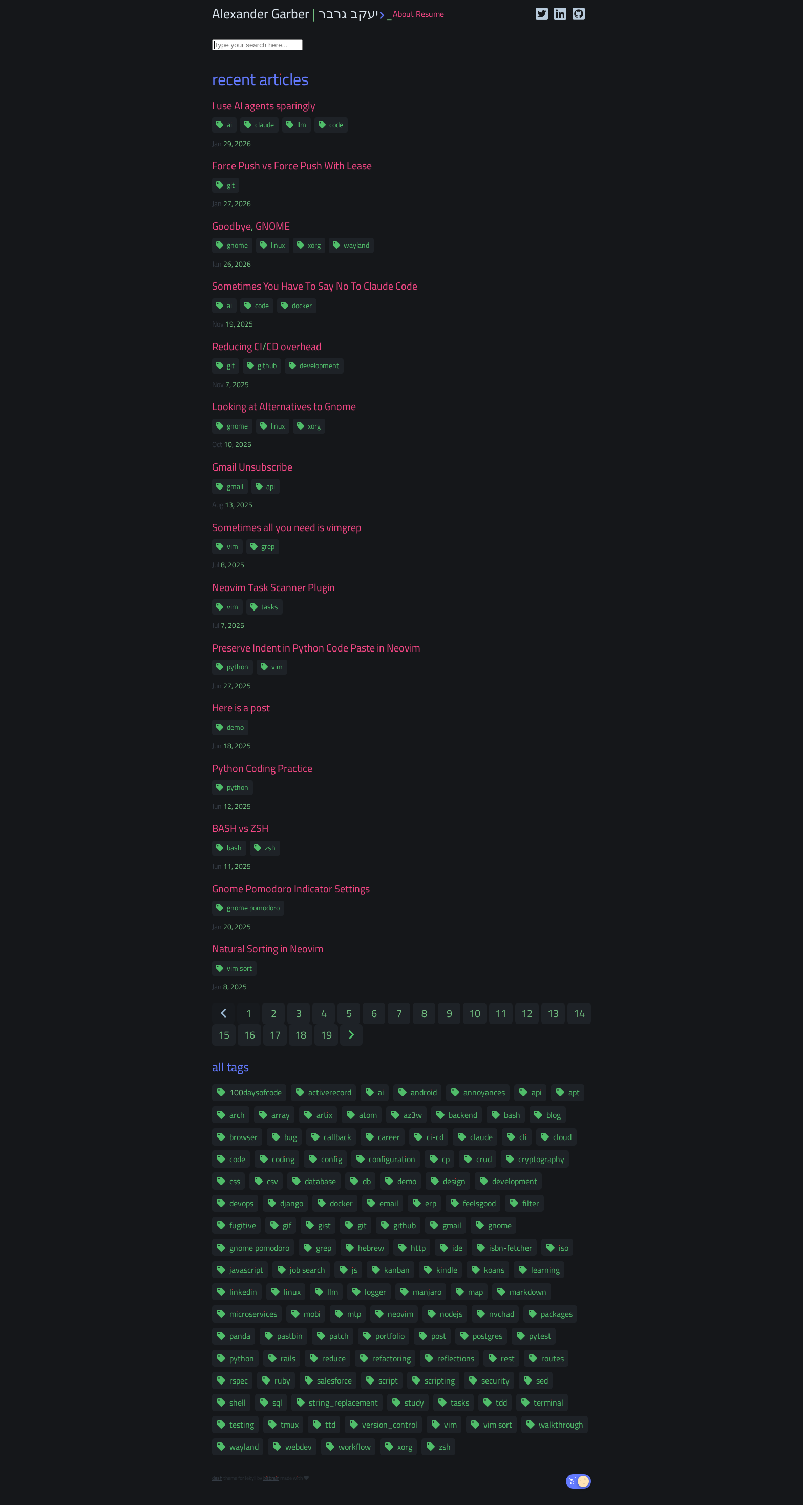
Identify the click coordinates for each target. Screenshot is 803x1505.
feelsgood (479, 1203)
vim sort (239, 968)
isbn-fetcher (510, 1247)
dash (217, 1478)
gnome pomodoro (253, 907)
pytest (540, 1336)
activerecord (329, 1092)
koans (494, 1269)
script (388, 1380)
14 (579, 1013)
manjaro (427, 1291)
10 (474, 1013)
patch (339, 1336)
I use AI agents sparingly (263, 105)
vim (232, 546)
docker (302, 305)
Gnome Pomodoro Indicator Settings (291, 889)
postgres (487, 1336)
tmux (290, 1424)
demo (235, 727)
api (270, 486)
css (234, 1181)
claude (264, 124)
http (418, 1247)
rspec (238, 1380)
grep (267, 546)
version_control (389, 1424)
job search (307, 1269)
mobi (312, 1313)
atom (368, 1115)
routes (552, 1358)
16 (249, 1034)
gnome (237, 245)
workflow (355, 1446)
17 (275, 1034)
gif (287, 1225)
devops (241, 1203)
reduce (334, 1358)
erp (430, 1203)
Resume (430, 14)
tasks (269, 607)
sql (277, 1402)
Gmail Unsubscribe (252, 467)
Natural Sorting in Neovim (268, 949)
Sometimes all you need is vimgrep (287, 527)
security (495, 1380)
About (403, 14)
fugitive (242, 1225)
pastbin (290, 1336)
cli (523, 1137)
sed (542, 1380)
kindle (446, 1269)
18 (300, 1034)
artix (324, 1115)
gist (324, 1225)
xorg (314, 245)
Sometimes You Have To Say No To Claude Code (314, 286)
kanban (397, 1269)
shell (237, 1402)
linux (278, 245)
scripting (440, 1380)
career (389, 1137)
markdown (528, 1291)
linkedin (243, 1291)
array (280, 1115)
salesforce (334, 1380)
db (367, 1181)
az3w (413, 1115)
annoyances (484, 1092)
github (267, 365)
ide (457, 1247)
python (237, 667)
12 (527, 1013)
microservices (253, 1313)
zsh (270, 848)
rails (288, 1358)
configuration (392, 1159)
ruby (282, 1380)
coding (283, 1159)
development (319, 365)
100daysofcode (255, 1092)
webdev (298, 1446)
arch (237, 1115)
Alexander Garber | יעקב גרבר (302, 13)
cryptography (541, 1159)
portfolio (390, 1336)
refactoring (391, 1358)
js (354, 1269)
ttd (330, 1424)
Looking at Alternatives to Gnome (284, 406)
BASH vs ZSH (240, 828)
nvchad (501, 1313)
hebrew (371, 1247)
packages (557, 1313)
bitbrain (271, 1478)
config (331, 1159)
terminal (548, 1402)
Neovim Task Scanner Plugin (273, 587)
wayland (356, 245)
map (475, 1291)
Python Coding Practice (262, 768)
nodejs (451, 1313)
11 (500, 1013)
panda (239, 1336)
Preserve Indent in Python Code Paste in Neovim (316, 648)
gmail (235, 486)
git (231, 185)
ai (229, 124)
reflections (455, 1358)
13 (553, 1013)
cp (446, 1159)
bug (290, 1137)
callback (337, 1137)
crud (484, 1159)
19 (326, 1034)
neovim (400, 1313)
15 (223, 1034)
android (424, 1092)
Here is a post (241, 708)
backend (463, 1115)
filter (530, 1203)
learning (545, 1269)
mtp (354, 1313)
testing (241, 1424)
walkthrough (561, 1424)
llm (301, 124)
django (291, 1203)
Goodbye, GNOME (251, 226)
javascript (246, 1269)
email (388, 1203)
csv (272, 1181)
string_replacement (343, 1402)
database (320, 1181)
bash (234, 848)
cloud (562, 1137)
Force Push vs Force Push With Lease (292, 165)
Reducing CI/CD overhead (267, 346)
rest (508, 1358)
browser (243, 1137)
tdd (501, 1402)
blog (553, 1115)
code (336, 124)
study (414, 1402)
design (454, 1181)
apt (574, 1092)
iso (563, 1247)
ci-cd (435, 1137)
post (438, 1336)
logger (375, 1291)
